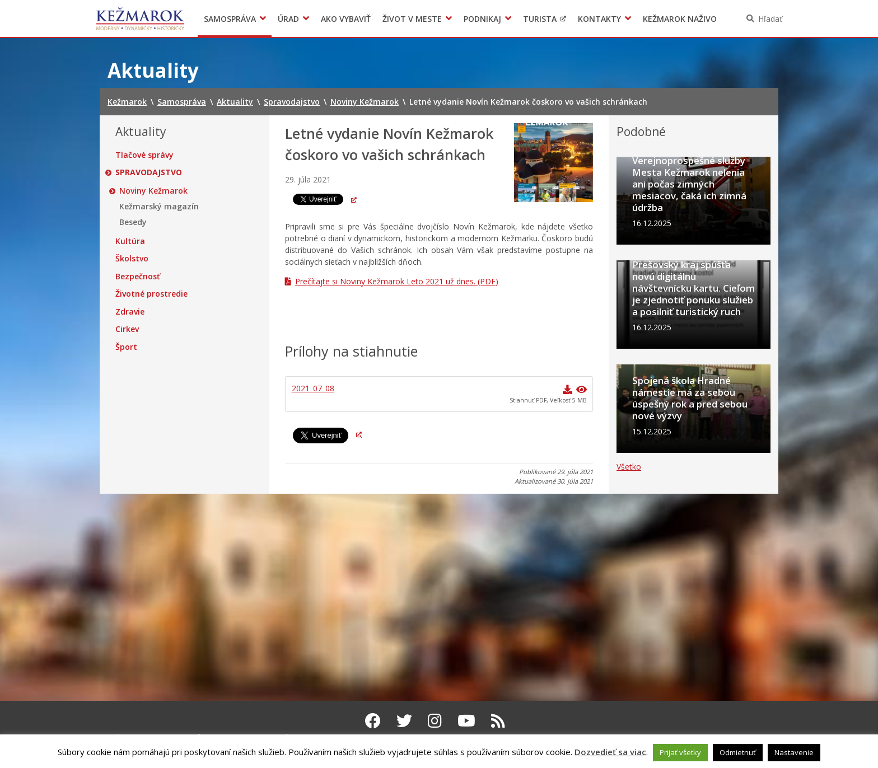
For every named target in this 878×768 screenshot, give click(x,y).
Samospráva (230, 18)
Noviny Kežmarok (153, 191)
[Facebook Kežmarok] (373, 720)
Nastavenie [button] (794, 752)
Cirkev (127, 329)
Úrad (288, 18)
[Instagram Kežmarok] (435, 720)
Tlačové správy (144, 155)
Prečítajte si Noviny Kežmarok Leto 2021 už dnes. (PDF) (396, 281)
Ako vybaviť (346, 18)
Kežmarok (140, 18)
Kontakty (599, 18)
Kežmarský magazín (159, 207)
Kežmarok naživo (680, 18)
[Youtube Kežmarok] (466, 720)
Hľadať (770, 18)
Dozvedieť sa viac (610, 751)
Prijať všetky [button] (680, 752)
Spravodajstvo (148, 172)
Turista (540, 18)
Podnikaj (482, 18)
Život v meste (412, 18)
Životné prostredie (151, 294)
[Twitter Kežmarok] (404, 720)
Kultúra (130, 241)
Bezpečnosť (137, 276)
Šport (126, 347)
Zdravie (129, 312)
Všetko (629, 663)
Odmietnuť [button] (738, 752)
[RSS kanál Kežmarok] (498, 720)
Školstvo (131, 259)
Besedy (133, 222)
